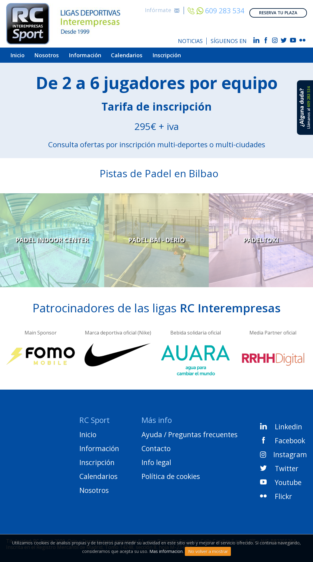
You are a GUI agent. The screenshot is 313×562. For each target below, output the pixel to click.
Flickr (276, 493)
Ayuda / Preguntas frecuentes (190, 431)
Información (101, 54)
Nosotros (55, 54)
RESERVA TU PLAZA (278, 8)
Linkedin (281, 423)
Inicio (20, 54)
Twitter (279, 465)
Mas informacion (166, 551)
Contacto (156, 445)
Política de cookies (171, 473)
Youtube (280, 479)
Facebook (282, 437)
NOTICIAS (190, 41)
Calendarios (150, 54)
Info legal (156, 459)
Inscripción (198, 54)
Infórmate (162, 8)
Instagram (283, 451)
